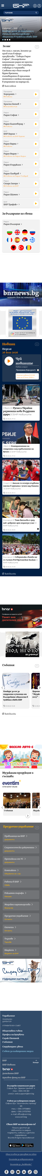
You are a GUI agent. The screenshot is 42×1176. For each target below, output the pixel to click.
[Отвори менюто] (2, 5)
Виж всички (9, 573)
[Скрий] (37, 46)
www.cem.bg (21, 1117)
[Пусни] (35, 94)
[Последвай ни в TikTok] (30, 1172)
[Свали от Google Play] (27, 1145)
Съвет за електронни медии (17, 1051)
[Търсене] (36, 12)
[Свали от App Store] (15, 1145)
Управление (8, 1015)
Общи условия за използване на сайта (21, 1154)
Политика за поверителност (21, 1159)
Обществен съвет (12, 1030)
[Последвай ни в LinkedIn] (24, 1172)
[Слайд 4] (9, 39)
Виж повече (9, 86)
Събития (7, 1042)
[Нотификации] (35, 6)
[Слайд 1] (3, 39)
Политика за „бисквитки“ (21, 1164)
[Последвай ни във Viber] (35, 1172)
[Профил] (39, 6)
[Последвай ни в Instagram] (12, 1172)
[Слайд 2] (5, 39)
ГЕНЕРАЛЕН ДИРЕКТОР (7, 1020)
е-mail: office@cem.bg (21, 1114)
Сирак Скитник (10, 1038)
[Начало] (21, 6)
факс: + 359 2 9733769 (21, 1111)
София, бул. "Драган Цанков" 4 (21, 1088)
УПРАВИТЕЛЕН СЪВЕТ (11, 1026)
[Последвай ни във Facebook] (6, 1172)
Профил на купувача (13, 1034)
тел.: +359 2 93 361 (21, 1091)
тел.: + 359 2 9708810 (21, 1109)
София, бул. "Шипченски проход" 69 (21, 1104)
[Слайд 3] (7, 39)
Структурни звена (12, 1046)
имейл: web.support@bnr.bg (21, 1094)
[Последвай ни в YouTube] (18, 1172)
